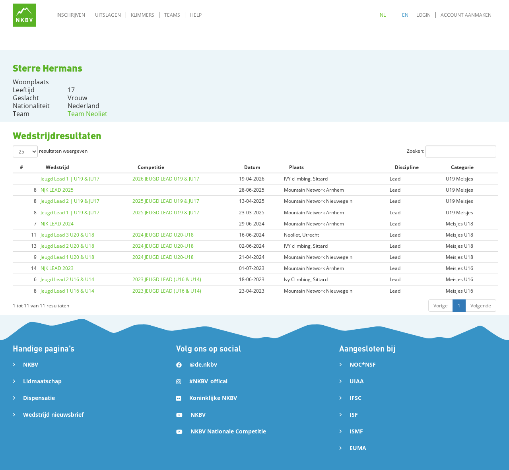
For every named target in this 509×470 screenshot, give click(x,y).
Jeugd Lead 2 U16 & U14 (67, 279)
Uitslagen (108, 15)
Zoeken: (451, 151)
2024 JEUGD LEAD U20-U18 (163, 234)
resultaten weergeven (50, 151)
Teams (172, 15)
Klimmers (142, 15)
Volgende (480, 305)
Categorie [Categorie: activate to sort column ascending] (462, 167)
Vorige (440, 305)
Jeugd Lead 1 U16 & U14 (67, 290)
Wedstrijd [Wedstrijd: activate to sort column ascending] (57, 167)
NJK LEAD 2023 (57, 268)
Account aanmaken (466, 15)
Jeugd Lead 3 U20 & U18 (67, 234)
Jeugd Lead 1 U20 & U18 (67, 257)
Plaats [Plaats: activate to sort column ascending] (296, 167)
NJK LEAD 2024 (57, 223)
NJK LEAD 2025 (57, 189)
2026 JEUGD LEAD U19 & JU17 (165, 178)
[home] (24, 15)
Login (423, 15)
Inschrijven (70, 15)
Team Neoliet (87, 113)
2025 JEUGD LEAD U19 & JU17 (165, 201)
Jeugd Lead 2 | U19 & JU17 (70, 201)
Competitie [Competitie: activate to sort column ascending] (151, 167)
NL (383, 15)
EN (405, 15)
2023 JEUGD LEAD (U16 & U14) (166, 279)
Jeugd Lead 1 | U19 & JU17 (70, 178)
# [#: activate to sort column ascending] (21, 167)
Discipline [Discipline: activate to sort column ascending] (407, 167)
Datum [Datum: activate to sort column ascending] (252, 167)
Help (196, 15)
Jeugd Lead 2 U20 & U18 (67, 246)
